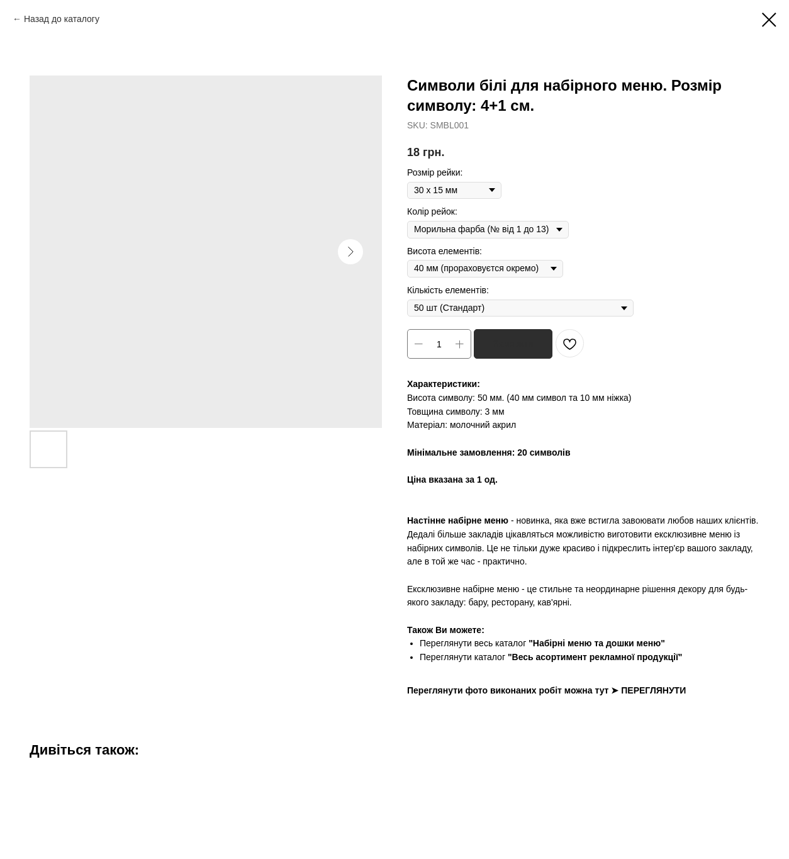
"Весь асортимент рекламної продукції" (595, 657)
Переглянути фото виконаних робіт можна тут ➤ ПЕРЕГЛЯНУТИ (546, 690)
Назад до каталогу (61, 19)
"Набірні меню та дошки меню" (597, 643)
